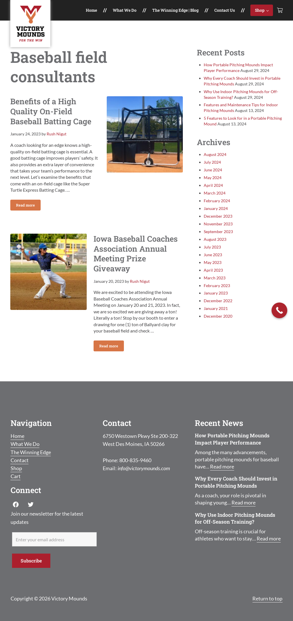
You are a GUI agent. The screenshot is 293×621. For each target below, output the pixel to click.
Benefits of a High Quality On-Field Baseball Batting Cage (50, 111)
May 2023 (212, 262)
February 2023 (217, 285)
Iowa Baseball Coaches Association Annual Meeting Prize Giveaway (136, 253)
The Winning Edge (31, 452)
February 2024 (217, 200)
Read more (28, 206)
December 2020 (218, 316)
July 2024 (212, 162)
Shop (16, 468)
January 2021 (216, 308)
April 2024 (213, 185)
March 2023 (214, 277)
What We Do (25, 444)
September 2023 (218, 231)
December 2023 (218, 216)
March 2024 (214, 193)
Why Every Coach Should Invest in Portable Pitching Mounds (236, 482)
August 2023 (215, 239)
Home (17, 436)
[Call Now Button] (279, 310)
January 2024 (216, 208)
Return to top (267, 599)
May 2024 (212, 177)
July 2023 (212, 247)
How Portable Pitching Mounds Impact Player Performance (232, 439)
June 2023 (213, 254)
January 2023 (216, 293)
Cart (16, 476)
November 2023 (218, 223)
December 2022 (218, 300)
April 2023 (213, 270)
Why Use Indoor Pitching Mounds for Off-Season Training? (235, 518)
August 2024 (215, 154)
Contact (20, 460)
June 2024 (213, 169)
